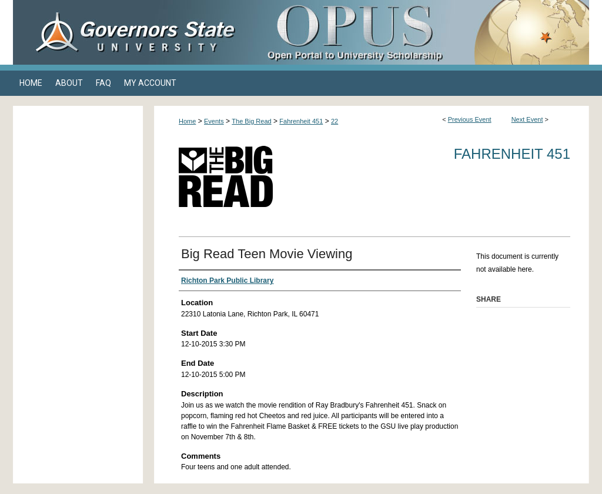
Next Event (527, 119)
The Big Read (251, 121)
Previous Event (469, 119)
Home (187, 121)
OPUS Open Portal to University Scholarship (418, 32)
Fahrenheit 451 (301, 121)
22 (334, 121)
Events (214, 121)
